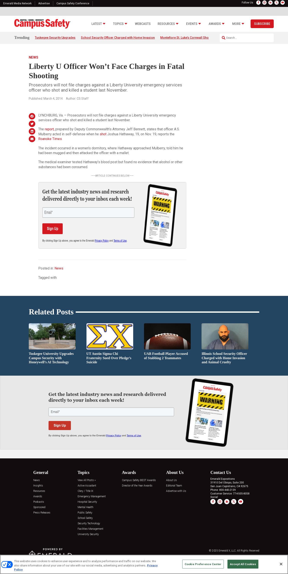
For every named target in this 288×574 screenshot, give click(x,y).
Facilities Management (90, 529)
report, (49, 129)
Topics (118, 24)
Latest (96, 24)
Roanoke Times (50, 139)
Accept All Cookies (243, 564)
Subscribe (262, 24)
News (33, 57)
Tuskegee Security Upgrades (55, 37)
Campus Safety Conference (72, 3)
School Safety (85, 518)
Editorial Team (174, 485)
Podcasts (38, 502)
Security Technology (89, 523)
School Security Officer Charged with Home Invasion (118, 37)
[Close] (281, 564)
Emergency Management (92, 496)
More (236, 24)
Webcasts (143, 24)
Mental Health (85, 507)
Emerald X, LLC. (227, 550)
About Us (171, 480)
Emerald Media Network (17, 3)
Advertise (44, 3)
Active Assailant (87, 485)
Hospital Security (87, 502)
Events (191, 24)
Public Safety (85, 512)
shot (103, 134)
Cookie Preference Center (203, 564)
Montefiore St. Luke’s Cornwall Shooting (188, 37)
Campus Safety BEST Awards (139, 480)
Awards (215, 24)
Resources (166, 24)
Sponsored (39, 507)
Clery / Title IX (85, 491)
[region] (144, 564)
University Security (88, 534)
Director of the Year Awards (137, 485)
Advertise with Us (176, 491)
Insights (38, 485)
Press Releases (41, 512)
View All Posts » (87, 480)
